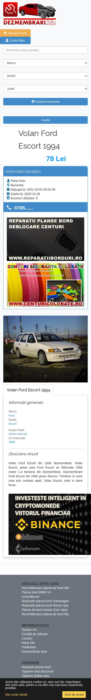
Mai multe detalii (16, 694)
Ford (11, 415)
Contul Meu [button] (15, 40)
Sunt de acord (74, 694)
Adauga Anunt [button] (15, 33)
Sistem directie (18, 434)
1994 (12, 442)
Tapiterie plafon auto (35, 675)
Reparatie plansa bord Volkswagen (45, 601)
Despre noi (29, 629)
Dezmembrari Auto (34, 651)
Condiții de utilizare (34, 634)
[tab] (28, 390)
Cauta (45, 120)
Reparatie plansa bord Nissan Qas (45, 605)
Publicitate (29, 647)
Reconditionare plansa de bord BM (45, 588)
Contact (27, 638)
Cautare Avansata (46, 101)
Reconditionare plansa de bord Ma (45, 614)
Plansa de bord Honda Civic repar (45, 609)
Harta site (28, 642)
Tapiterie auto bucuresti (37, 671)
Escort (13, 423)
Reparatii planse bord (36, 667)
